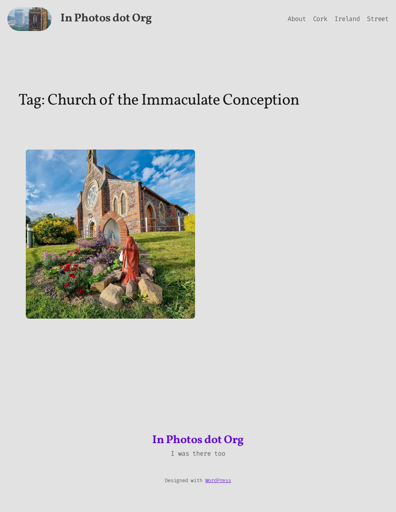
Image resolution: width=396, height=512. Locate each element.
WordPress (218, 480)
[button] (110, 234)
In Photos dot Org (106, 19)
